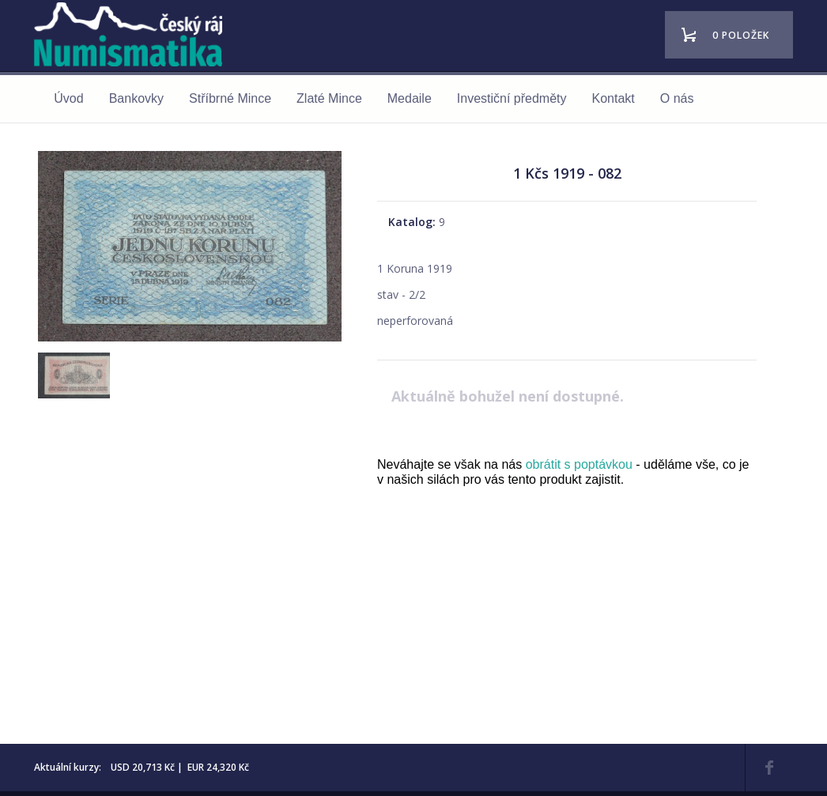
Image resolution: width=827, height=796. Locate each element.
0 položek (740, 35)
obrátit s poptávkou (579, 464)
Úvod (68, 98)
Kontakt (613, 98)
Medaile (409, 98)
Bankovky (136, 98)
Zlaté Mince (329, 98)
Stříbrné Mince (230, 98)
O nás (677, 98)
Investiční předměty (512, 98)
